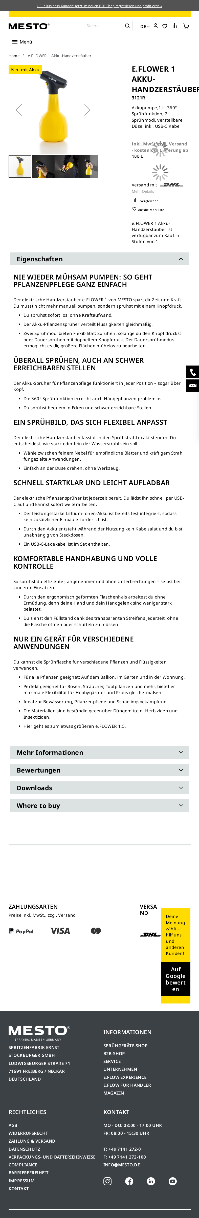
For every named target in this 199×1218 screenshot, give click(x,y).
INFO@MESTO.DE (121, 1165)
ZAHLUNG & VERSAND (32, 1141)
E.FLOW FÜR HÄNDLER (127, 1085)
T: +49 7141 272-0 (122, 1149)
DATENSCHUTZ (24, 1149)
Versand (67, 915)
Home (14, 55)
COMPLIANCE (23, 1165)
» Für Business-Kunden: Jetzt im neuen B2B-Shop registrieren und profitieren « (99, 6)
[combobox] (108, 25)
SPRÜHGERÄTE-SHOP (125, 1046)
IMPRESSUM (22, 1181)
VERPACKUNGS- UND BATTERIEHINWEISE (52, 1157)
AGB (13, 1125)
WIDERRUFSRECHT (28, 1133)
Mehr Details (143, 191)
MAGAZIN (113, 1093)
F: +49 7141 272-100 (124, 1157)
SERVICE (112, 1061)
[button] (155, 26)
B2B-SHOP (114, 1053)
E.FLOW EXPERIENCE (125, 1077)
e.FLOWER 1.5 (110, 726)
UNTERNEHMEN (120, 1069)
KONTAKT (19, 1188)
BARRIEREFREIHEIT (29, 1173)
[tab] (99, 258)
